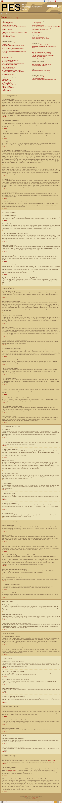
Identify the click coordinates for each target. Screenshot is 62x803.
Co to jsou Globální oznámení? (9, 84)
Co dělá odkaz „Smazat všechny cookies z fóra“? (12, 38)
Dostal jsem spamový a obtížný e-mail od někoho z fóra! (44, 40)
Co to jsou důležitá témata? (8, 87)
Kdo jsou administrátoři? (37, 22)
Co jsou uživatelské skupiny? (38, 25)
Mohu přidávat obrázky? (7, 83)
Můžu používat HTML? (7, 80)
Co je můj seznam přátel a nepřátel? (40, 44)
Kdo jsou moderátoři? (36, 23)
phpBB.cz (34, 798)
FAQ (46, 1)
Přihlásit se (58, 1)
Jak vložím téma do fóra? (7, 57)
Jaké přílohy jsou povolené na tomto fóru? (41, 70)
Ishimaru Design (35, 797)
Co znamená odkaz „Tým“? (38, 32)
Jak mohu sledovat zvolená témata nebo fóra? (42, 64)
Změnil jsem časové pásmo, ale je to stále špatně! (13, 45)
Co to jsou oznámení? (7, 86)
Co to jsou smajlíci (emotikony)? (9, 82)
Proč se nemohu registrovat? (8, 36)
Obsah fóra (5, 13)
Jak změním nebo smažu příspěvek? (10, 58)
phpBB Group (51, 760)
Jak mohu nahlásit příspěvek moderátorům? (11, 70)
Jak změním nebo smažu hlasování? (10, 64)
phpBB (26, 796)
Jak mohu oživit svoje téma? (8, 74)
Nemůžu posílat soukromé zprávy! (39, 37)
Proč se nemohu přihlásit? (7, 22)
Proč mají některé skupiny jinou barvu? (40, 29)
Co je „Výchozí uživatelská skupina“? (40, 30)
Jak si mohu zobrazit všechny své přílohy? (41, 72)
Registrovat (51, 1)
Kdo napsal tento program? (38, 76)
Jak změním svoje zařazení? (8, 49)
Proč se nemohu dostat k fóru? (8, 66)
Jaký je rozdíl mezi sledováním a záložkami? (41, 62)
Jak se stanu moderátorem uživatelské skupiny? (42, 28)
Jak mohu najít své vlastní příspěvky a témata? (42, 58)
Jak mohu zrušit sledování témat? (39, 65)
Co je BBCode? (5, 79)
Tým (26, 801)
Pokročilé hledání (57, 7)
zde (54, 762)
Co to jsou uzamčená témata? (8, 89)
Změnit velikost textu (59, 13)
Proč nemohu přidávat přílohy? (8, 67)
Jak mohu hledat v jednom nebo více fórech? (41, 52)
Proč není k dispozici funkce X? (38, 78)
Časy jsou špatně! (6, 44)
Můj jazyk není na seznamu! (8, 47)
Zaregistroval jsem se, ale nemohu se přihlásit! (12, 30)
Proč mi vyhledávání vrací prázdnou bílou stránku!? (43, 55)
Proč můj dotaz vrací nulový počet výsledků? (41, 53)
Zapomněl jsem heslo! (7, 29)
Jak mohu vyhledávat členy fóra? (39, 56)
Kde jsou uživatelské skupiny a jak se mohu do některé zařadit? (46, 26)
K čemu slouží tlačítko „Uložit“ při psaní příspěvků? (13, 71)
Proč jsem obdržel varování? (8, 68)
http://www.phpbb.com (11, 770)
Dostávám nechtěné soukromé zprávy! (40, 38)
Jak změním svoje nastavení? (8, 42)
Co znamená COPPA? (7, 35)
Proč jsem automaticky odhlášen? (9, 25)
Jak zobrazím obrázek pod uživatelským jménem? (13, 48)
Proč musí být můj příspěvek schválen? (10, 72)
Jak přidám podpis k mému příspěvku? (10, 60)
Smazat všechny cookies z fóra (47, 801)
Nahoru (5, 106)
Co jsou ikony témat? (6, 90)
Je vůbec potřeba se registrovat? (9, 23)
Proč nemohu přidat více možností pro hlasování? (13, 63)
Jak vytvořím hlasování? (7, 61)
